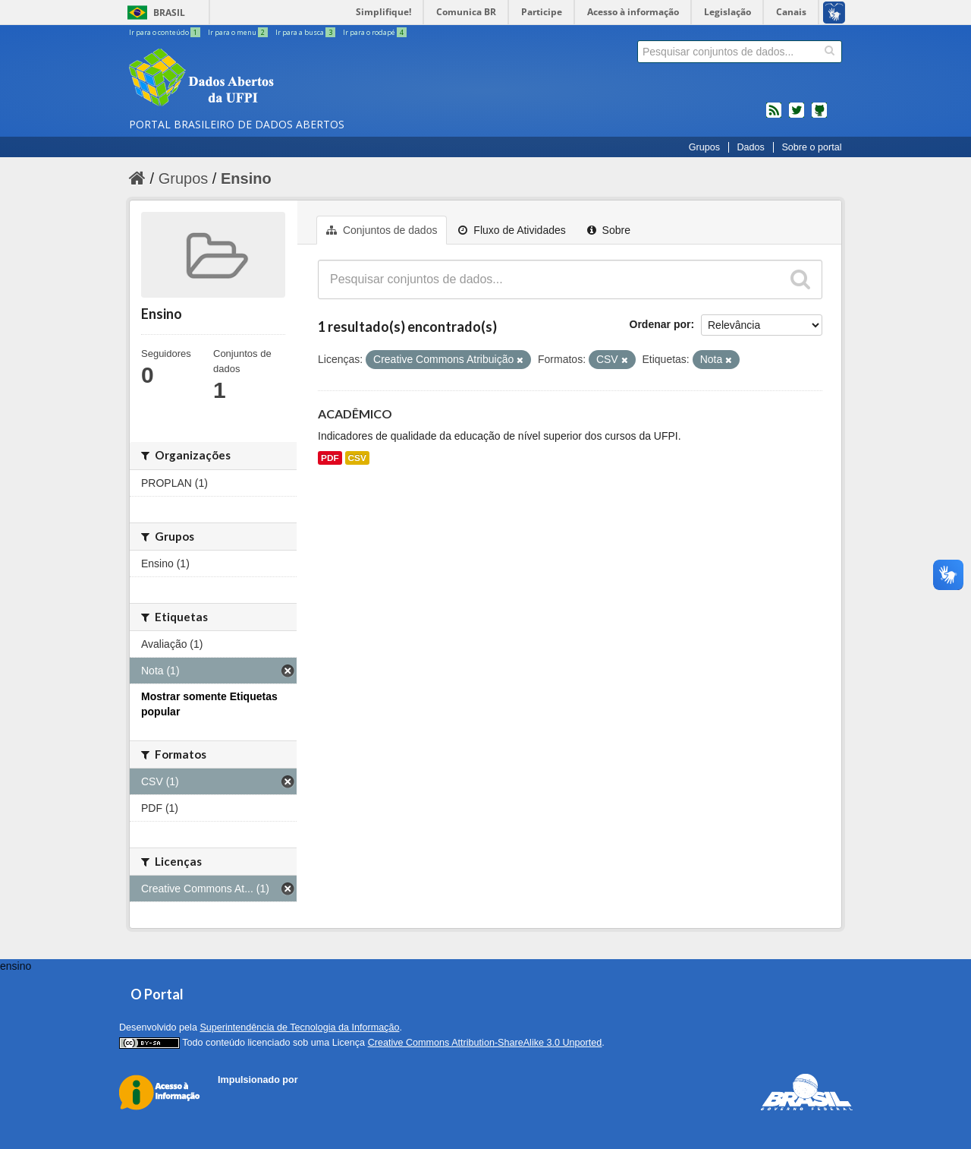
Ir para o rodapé (375, 32)
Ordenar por (660, 324)
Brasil (169, 12)
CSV (357, 458)
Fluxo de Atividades (511, 230)
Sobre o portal (811, 147)
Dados (750, 147)
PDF (330, 458)
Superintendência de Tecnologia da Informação (299, 1027)
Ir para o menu (238, 32)
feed (773, 116)
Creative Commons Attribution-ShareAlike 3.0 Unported (485, 1042)
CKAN (243, 1097)
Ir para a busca (306, 32)
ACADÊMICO (355, 413)
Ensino (246, 178)
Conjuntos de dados (381, 230)
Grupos (704, 147)
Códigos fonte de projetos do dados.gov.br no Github (819, 116)
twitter (796, 116)
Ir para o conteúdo (165, 32)
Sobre (608, 230)
